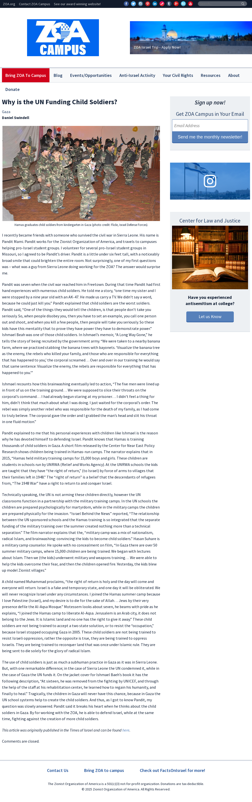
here (125, 730)
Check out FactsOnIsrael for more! (172, 770)
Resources (210, 75)
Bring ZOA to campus (104, 770)
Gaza (6, 111)
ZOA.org (9, 4)
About (234, 75)
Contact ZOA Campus (34, 4)
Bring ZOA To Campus (25, 75)
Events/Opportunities (91, 75)
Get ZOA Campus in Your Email (210, 113)
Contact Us (57, 770)
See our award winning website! (77, 4)
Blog (58, 75)
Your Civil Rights (178, 75)
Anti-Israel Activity (137, 75)
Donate (12, 89)
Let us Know (210, 316)
